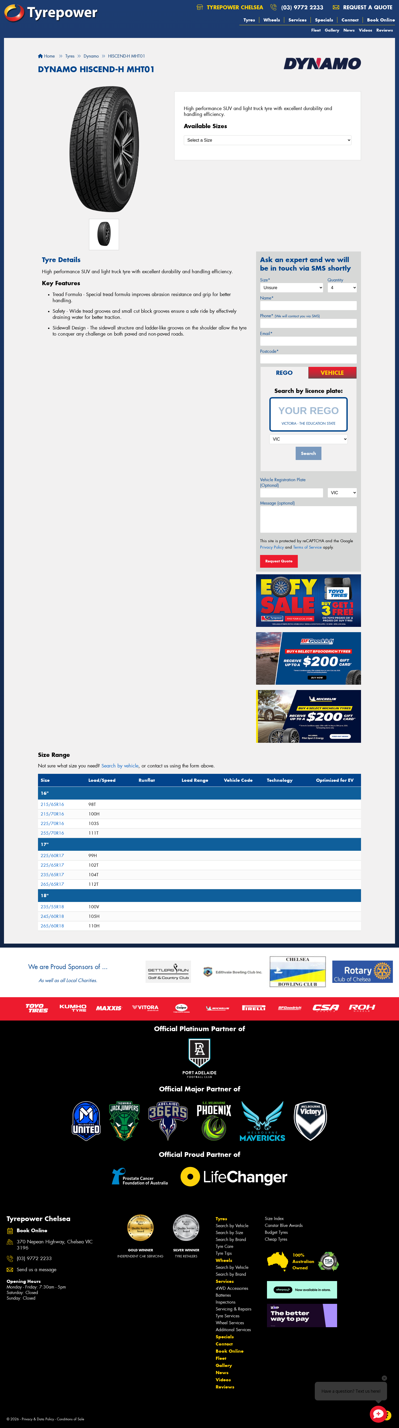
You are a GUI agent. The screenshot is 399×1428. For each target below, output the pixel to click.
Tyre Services (227, 1316)
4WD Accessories (232, 1288)
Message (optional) (277, 503)
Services (297, 20)
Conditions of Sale (70, 1419)
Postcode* (269, 351)
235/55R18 (52, 907)
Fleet (316, 30)
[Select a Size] (267, 140)
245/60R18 (52, 916)
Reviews (384, 30)
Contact (350, 20)
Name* (267, 298)
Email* (266, 333)
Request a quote (362, 7)
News (349, 30)
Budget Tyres (276, 1232)
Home (46, 56)
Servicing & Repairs (233, 1309)
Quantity (335, 280)
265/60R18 (52, 926)
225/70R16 (52, 823)
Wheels (272, 20)
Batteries (223, 1295)
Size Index (274, 1218)
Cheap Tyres (276, 1239)
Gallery (332, 30)
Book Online (381, 20)
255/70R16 (52, 833)
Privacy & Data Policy (38, 1419)
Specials (324, 20)
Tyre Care (224, 1246)
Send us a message (36, 1270)
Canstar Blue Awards (284, 1225)
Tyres (249, 20)
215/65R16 (52, 804)
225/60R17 (52, 855)
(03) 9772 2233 (302, 7)
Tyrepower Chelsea (230, 7)
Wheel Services (230, 1323)
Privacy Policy (272, 547)
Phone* (290, 316)
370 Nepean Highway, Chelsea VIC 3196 (55, 1245)
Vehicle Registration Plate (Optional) (282, 482)
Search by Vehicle (232, 1226)
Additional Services (233, 1329)
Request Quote (278, 561)
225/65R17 (52, 865)
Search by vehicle (119, 766)
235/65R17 (52, 875)
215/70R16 (52, 814)
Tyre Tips (224, 1253)
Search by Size (229, 1232)
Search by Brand (231, 1239)
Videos (365, 30)
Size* (265, 280)
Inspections (225, 1302)
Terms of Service (307, 547)
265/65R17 (52, 884)
